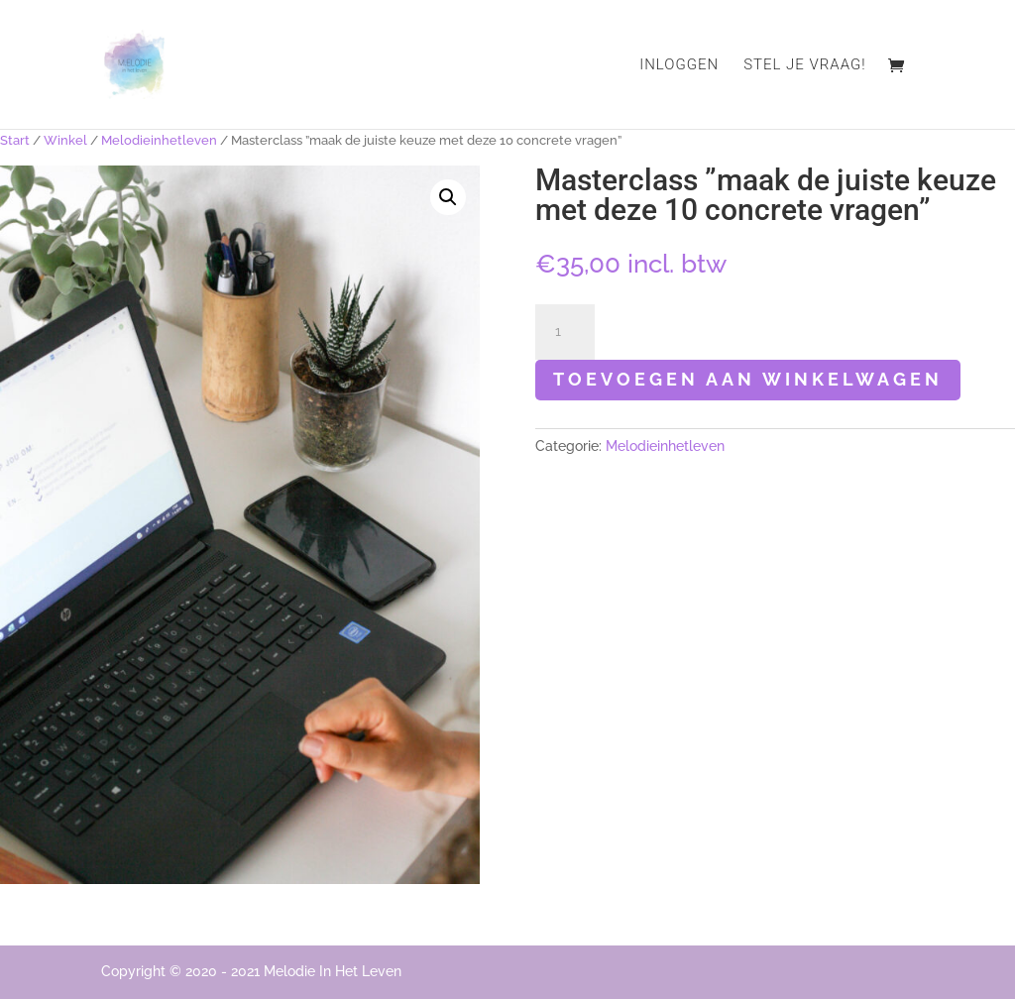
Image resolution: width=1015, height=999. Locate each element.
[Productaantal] (565, 332)
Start (15, 140)
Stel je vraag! (804, 65)
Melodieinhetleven (159, 140)
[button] (448, 197)
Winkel (65, 140)
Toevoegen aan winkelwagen (748, 379)
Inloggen (679, 65)
